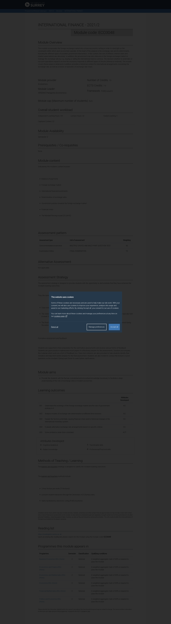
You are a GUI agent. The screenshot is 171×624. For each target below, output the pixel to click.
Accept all (114, 327)
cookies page (60, 316)
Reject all (54, 327)
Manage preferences (97, 327)
